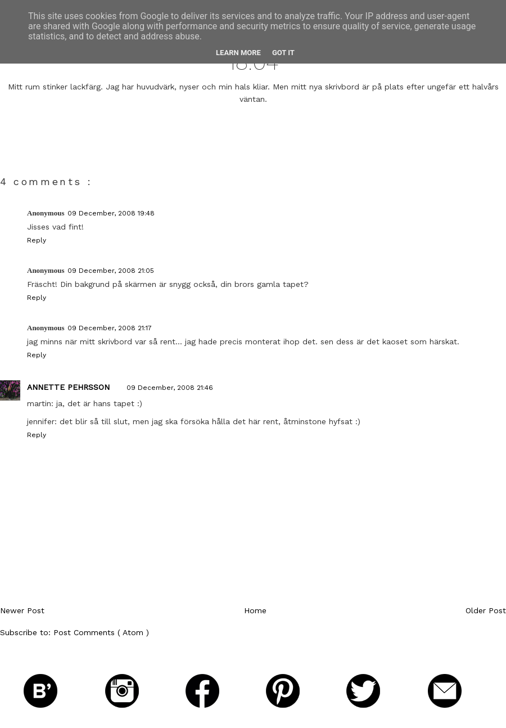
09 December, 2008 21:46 (169, 388)
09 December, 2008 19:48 (111, 213)
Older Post (486, 610)
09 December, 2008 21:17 (109, 328)
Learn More (238, 52)
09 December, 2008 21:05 (110, 271)
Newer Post (22, 610)
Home (255, 610)
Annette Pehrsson (68, 387)
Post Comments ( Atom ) (101, 632)
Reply (36, 240)
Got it (283, 52)
